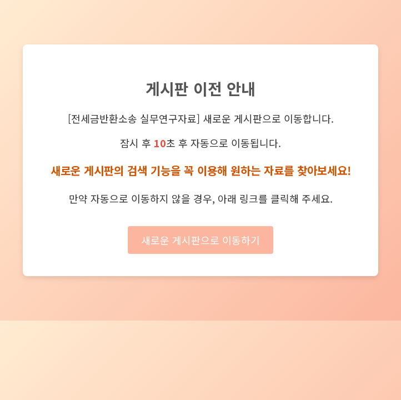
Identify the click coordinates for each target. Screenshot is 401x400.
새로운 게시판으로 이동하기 (200, 240)
